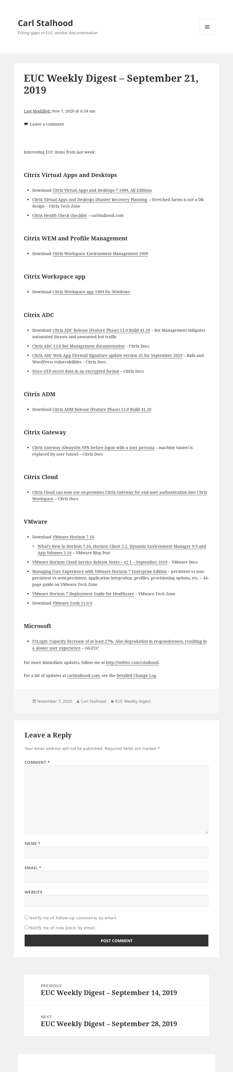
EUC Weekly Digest (133, 701)
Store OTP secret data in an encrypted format (75, 371)
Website (34, 892)
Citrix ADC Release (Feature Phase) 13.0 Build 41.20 (101, 330)
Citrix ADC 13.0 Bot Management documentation (78, 346)
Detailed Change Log (136, 675)
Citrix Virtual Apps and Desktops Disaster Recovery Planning (89, 199)
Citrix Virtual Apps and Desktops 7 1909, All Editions (102, 190)
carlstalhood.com (83, 675)
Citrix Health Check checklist (59, 215)
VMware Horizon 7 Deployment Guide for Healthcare (83, 593)
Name (33, 843)
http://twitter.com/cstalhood (132, 662)
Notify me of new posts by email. (62, 927)
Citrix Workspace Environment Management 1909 (100, 253)
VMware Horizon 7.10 (73, 537)
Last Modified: (37, 111)
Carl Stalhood (45, 22)
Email (33, 867)
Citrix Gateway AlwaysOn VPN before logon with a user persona (93, 447)
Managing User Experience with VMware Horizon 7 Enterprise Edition (99, 571)
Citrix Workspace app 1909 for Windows (91, 291)
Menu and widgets (207, 34)
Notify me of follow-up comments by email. (73, 917)
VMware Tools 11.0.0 (72, 603)
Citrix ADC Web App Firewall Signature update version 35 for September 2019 (107, 355)
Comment (37, 762)
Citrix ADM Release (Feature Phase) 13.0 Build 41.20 (102, 409)
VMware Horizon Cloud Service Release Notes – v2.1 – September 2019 (99, 562)
